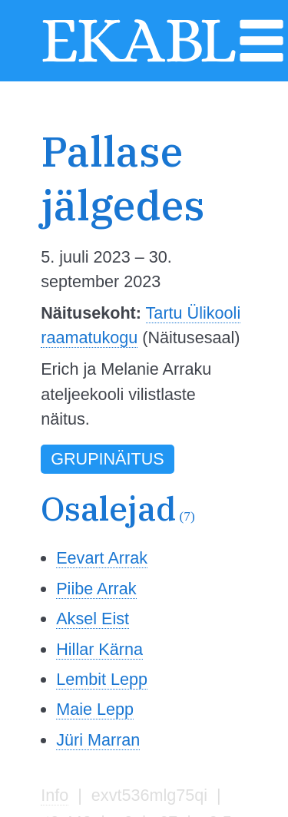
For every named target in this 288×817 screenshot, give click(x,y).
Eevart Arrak (101, 557)
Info (54, 795)
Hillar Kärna (99, 649)
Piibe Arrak (96, 588)
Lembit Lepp (101, 679)
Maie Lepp (95, 709)
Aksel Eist (92, 618)
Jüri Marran (98, 739)
